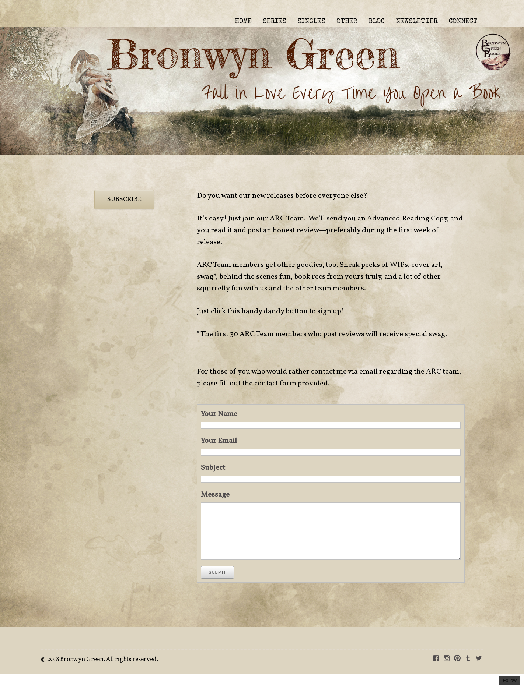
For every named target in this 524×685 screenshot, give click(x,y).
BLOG (376, 21)
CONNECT (463, 21)
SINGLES (311, 21)
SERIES (274, 21)
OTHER (346, 21)
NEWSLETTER (417, 21)
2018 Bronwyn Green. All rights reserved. (102, 671)
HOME (243, 21)
